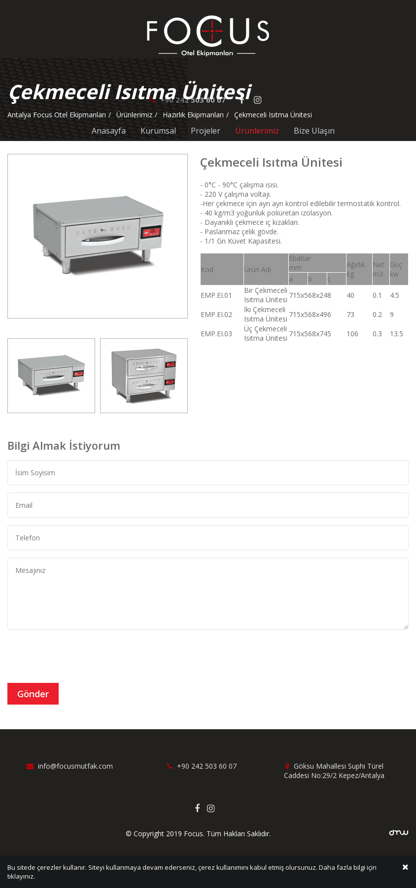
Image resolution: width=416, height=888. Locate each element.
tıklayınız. (21, 877)
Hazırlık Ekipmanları (193, 114)
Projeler (205, 130)
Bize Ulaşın (314, 130)
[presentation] (82, 656)
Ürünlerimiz (257, 130)
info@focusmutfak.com (70, 766)
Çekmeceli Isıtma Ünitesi (273, 114)
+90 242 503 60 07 (202, 766)
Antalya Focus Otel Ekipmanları (56, 114)
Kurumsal (158, 130)
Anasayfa (109, 130)
